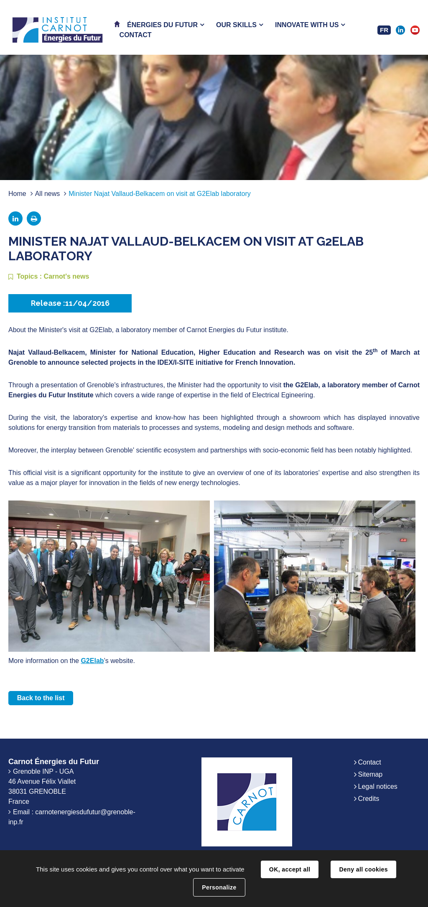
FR (384, 29)
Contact (369, 762)
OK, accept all (289, 869)
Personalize (219, 887)
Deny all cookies (363, 869)
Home (17, 193)
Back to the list (41, 697)
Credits (369, 798)
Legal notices (377, 786)
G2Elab (92, 660)
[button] (165, 24)
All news (47, 193)
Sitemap (370, 774)
